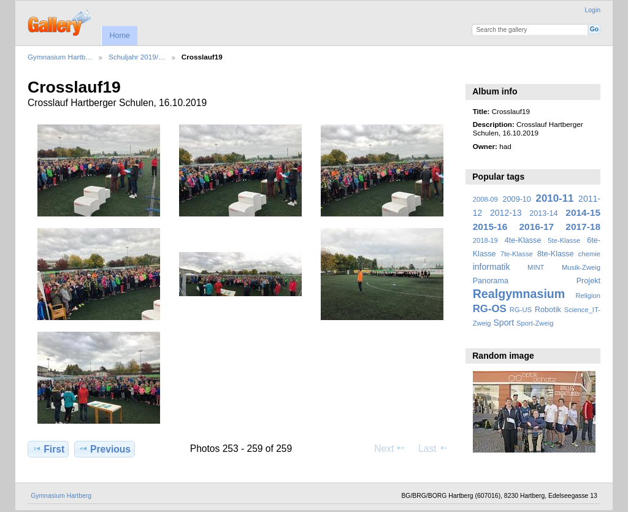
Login (592, 10)
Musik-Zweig (581, 267)
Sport (504, 322)
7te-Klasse (516, 254)
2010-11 (555, 198)
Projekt (588, 281)
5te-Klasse (564, 240)
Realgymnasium (519, 293)
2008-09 (485, 199)
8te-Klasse (555, 254)
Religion (587, 295)
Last (433, 448)
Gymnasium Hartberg (61, 495)
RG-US (521, 309)
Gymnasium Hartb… (60, 57)
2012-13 (506, 213)
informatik (491, 267)
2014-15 (582, 212)
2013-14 (543, 213)
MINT (535, 267)
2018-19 (485, 240)
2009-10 (517, 199)
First (48, 448)
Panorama (490, 281)
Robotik (548, 309)
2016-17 (536, 226)
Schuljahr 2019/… (137, 57)
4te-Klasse (523, 240)
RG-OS (490, 309)
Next (389, 448)
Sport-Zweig (534, 323)
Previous (104, 448)
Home (119, 35)
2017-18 (582, 226)
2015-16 (490, 226)
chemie (589, 254)
